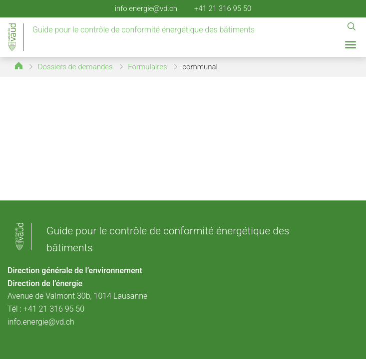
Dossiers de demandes (75, 66)
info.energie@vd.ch (146, 8)
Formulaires (147, 66)
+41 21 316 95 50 (223, 8)
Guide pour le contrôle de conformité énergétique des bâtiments (143, 29)
